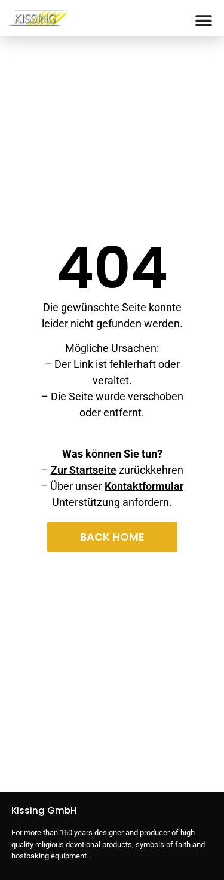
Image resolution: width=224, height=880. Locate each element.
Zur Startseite (83, 470)
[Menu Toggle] (204, 20)
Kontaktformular (144, 486)
